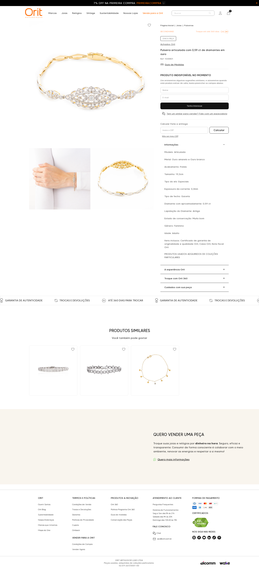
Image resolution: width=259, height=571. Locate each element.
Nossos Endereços (46, 520)
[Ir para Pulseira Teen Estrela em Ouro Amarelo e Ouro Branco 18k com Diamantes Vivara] (155, 371)
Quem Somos (44, 504)
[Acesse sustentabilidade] (200, 522)
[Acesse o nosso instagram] (194, 537)
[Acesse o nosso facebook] (199, 537)
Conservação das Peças (121, 520)
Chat (157, 533)
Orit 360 (114, 504)
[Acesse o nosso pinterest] (219, 537)
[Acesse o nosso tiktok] (214, 537)
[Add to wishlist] (150, 25)
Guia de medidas (119, 515)
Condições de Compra (82, 544)
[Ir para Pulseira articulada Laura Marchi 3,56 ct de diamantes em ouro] (104, 371)
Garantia (76, 515)
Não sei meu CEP (170, 136)
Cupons (75, 525)
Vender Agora (78, 549)
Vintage (90, 13)
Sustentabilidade (109, 13)
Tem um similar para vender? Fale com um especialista (197, 113)
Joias (64, 13)
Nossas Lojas (130, 13)
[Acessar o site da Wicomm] (207, 563)
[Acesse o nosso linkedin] (209, 537)
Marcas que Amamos (47, 525)
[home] (33, 13)
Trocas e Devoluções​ (81, 509)
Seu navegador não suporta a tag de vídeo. (78, 446)
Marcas (52, 13)
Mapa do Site (44, 530)
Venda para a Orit (153, 13)
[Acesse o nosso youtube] (204, 537)
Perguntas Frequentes (163, 504)
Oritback (76, 530)
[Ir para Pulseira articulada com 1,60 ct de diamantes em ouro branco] (53, 371)
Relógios (77, 13)
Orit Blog (42, 509)
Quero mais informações (174, 459)
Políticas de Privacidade (83, 520)
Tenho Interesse (194, 106)
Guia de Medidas (174, 64)
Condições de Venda (81, 504)
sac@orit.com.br (162, 538)
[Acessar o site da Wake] (224, 563)
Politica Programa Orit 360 (123, 509)
